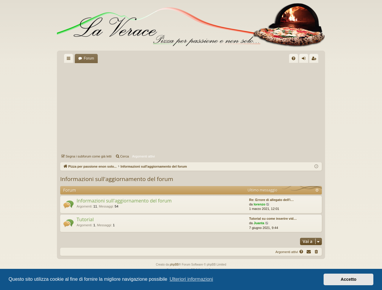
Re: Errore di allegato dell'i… (271, 200)
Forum (89, 58)
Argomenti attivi (143, 156)
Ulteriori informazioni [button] (191, 279)
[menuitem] (293, 58)
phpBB (174, 264)
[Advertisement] (191, 107)
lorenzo (259, 204)
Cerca (124, 156)
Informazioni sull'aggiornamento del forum (116, 179)
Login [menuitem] (305, 59)
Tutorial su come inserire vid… (273, 218)
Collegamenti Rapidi (69, 59)
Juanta (259, 223)
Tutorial (85, 219)
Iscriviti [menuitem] (315, 59)
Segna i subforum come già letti (88, 156)
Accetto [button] (348, 279)
